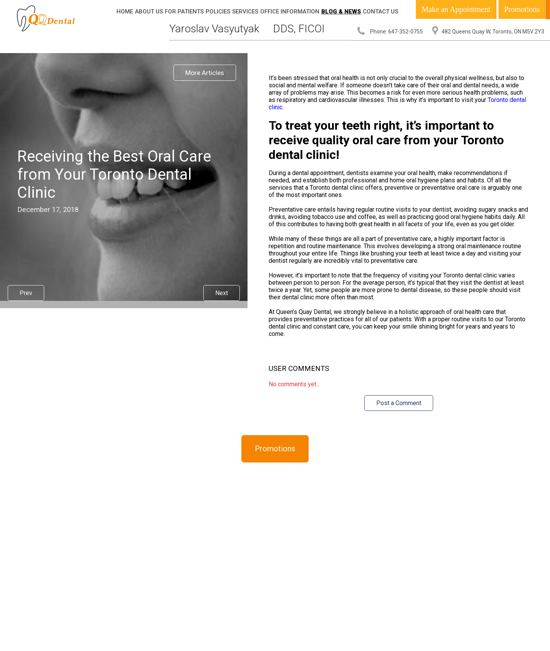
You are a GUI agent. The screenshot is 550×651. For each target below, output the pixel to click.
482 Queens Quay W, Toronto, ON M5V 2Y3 (493, 31)
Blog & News (341, 11)
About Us (149, 11)
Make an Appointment (456, 9)
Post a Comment (398, 403)
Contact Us (380, 11)
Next (221, 293)
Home (124, 11)
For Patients (184, 11)
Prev (26, 293)
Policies (218, 11)
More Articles (204, 73)
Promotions (522, 9)
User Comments (299, 368)
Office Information (289, 11)
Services (245, 11)
